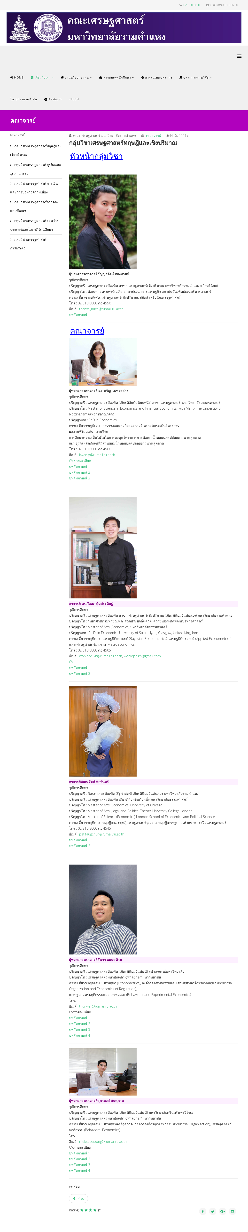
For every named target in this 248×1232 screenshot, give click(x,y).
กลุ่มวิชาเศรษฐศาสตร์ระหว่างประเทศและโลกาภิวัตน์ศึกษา (34, 225)
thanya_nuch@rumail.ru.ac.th (101, 309)
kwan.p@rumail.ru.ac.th (97, 455)
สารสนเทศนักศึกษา (115, 77)
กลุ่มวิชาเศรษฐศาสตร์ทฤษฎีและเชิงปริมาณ (36, 150)
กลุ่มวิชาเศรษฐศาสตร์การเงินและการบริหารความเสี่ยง (34, 187)
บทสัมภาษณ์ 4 (79, 1035)
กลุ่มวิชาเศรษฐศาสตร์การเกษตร (28, 243)
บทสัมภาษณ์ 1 (80, 466)
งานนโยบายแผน (75, 77)
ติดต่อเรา (53, 99)
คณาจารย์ (153, 135)
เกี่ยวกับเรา (41, 77)
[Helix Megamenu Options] (239, 56)
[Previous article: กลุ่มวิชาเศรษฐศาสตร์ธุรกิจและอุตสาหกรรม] (78, 1198)
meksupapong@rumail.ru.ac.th (103, 1141)
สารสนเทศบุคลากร (156, 77)
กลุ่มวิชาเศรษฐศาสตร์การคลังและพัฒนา (34, 206)
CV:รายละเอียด (80, 460)
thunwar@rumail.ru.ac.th (98, 1006)
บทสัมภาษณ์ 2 (79, 472)
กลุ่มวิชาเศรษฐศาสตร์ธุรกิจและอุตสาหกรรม (35, 169)
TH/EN (74, 99)
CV (71, 662)
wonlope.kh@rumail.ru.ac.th (100, 656)
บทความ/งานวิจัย (194, 77)
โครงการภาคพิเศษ (23, 99)
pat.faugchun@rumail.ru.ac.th (101, 834)
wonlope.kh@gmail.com (142, 656)
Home (17, 77)
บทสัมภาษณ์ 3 (79, 478)
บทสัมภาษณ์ (78, 314)
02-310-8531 (192, 5)
